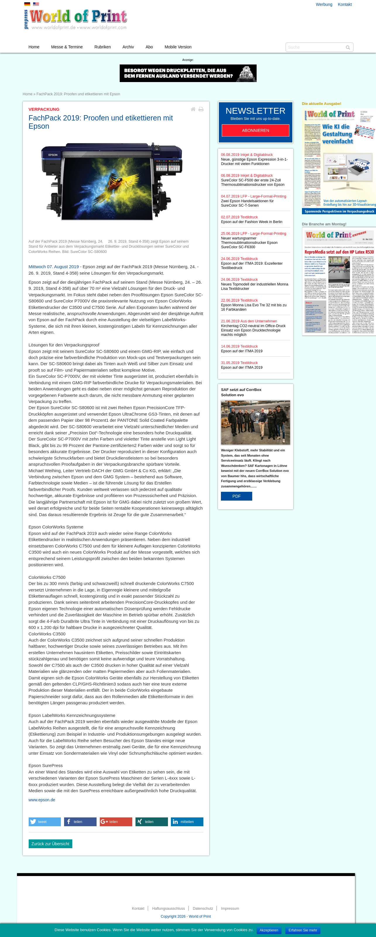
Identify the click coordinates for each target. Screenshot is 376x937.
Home (34, 47)
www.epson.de (42, 799)
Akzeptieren (269, 930)
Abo (149, 47)
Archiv (128, 47)
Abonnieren (255, 130)
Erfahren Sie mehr (303, 930)
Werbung (324, 4)
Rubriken (103, 47)
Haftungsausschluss (168, 909)
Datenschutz (203, 909)
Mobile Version (178, 47)
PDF (237, 496)
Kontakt (345, 4)
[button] (45, 821)
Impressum (230, 909)
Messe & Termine (67, 47)
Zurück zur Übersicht (50, 843)
